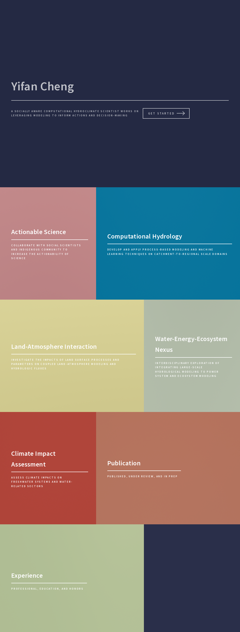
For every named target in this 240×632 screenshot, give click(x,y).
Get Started (161, 113)
